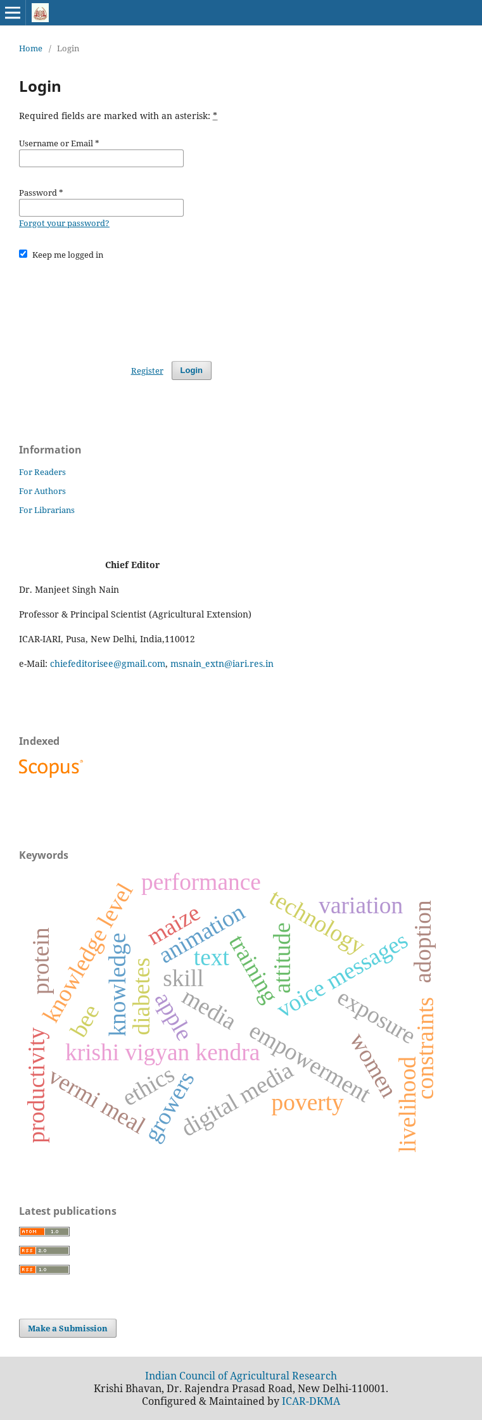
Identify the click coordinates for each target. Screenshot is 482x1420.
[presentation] (115, 304)
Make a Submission (68, 1328)
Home (30, 48)
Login (192, 370)
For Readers (42, 472)
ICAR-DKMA (311, 1401)
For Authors (42, 491)
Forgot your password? (64, 223)
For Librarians (47, 510)
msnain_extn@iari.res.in (222, 663)
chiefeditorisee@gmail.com (107, 663)
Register (147, 370)
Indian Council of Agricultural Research (241, 1376)
